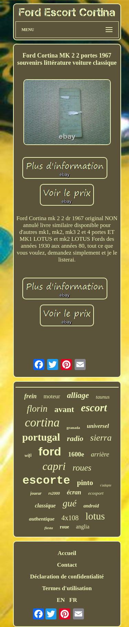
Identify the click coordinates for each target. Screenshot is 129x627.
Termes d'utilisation (67, 588)
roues (82, 467)
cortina (42, 422)
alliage (78, 395)
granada (73, 427)
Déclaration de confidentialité (67, 576)
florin (37, 408)
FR (73, 600)
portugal (41, 437)
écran (74, 492)
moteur (51, 396)
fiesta (48, 528)
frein (30, 396)
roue (64, 527)
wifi (28, 455)
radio (75, 438)
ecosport (96, 493)
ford (50, 451)
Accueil (67, 553)
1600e (76, 454)
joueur (36, 493)
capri (54, 466)
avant (64, 409)
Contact (67, 565)
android (91, 505)
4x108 (69, 518)
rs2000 (54, 493)
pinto (85, 483)
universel (98, 426)
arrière (100, 454)
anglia (82, 527)
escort (94, 408)
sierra (100, 438)
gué (69, 503)
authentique (41, 519)
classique (45, 505)
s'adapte (105, 485)
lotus (95, 516)
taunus (103, 397)
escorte (46, 480)
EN (61, 600)
